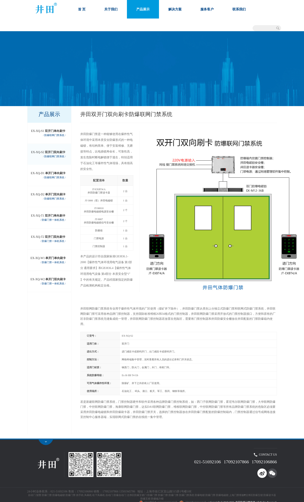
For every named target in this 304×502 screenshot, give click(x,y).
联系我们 (239, 9)
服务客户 (207, 9)
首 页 (82, 9)
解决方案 (175, 9)
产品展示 (143, 9)
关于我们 (111, 9)
